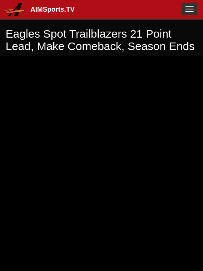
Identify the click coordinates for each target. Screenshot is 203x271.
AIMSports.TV (52, 9)
